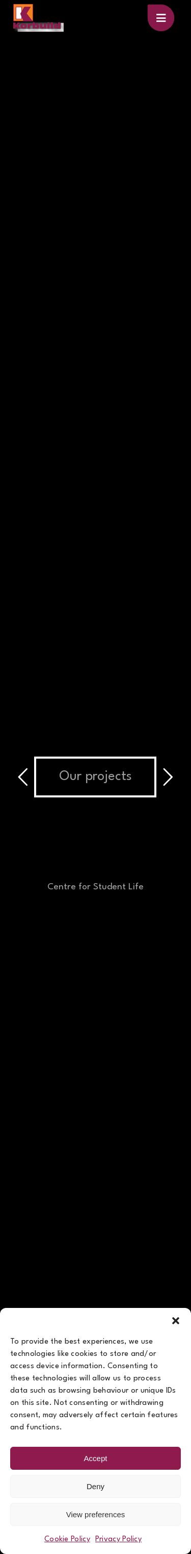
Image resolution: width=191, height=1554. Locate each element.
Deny (95, 1486)
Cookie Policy (67, 1539)
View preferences (95, 1514)
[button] (176, 1321)
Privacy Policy (118, 1539)
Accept (95, 1458)
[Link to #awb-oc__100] (161, 18)
